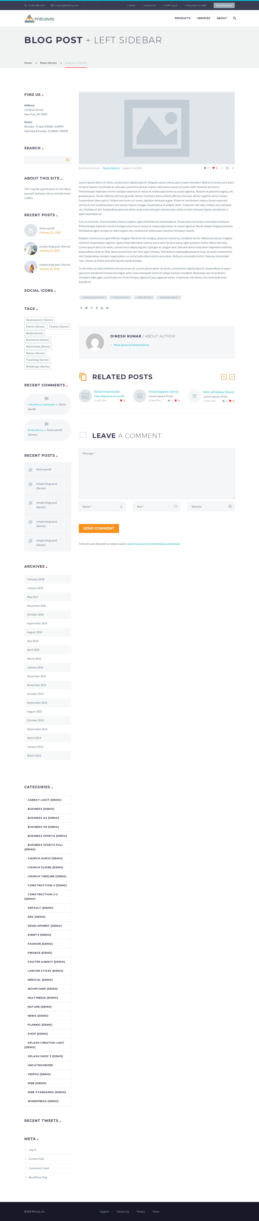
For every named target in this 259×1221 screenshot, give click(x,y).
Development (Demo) (93, 297)
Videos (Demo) (39, 1074)
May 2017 (32, 597)
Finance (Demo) (121, 297)
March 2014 (34, 738)
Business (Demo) (41, 809)
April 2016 (33, 650)
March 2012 (34, 755)
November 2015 (36, 685)
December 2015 (36, 676)
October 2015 (35, 694)
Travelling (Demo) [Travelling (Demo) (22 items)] (37, 360)
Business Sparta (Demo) (47, 836)
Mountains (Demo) (43, 988)
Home (132, 5)
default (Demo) (40, 907)
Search (67, 159)
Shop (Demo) (38, 1033)
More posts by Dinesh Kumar (131, 345)
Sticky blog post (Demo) (164, 391)
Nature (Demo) (40, 1006)
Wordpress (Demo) (43, 1101)
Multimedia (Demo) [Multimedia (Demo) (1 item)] (38, 346)
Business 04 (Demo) (43, 818)
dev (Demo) (37, 916)
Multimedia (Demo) (43, 997)
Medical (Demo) (40, 979)
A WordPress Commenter (41, 404)
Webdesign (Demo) (169, 297)
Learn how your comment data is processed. (153, 544)
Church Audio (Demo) (45, 858)
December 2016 (36, 605)
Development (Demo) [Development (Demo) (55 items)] (39, 320)
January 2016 (35, 667)
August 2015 (34, 711)
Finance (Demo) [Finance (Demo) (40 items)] (59, 326)
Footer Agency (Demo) (46, 961)
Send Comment (99, 528)
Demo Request (224, 5)
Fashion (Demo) (40, 943)
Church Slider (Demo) (45, 867)
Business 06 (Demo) (43, 827)
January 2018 (35, 588)
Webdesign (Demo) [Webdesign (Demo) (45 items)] (37, 366)
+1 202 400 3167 (36, 5)
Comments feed (39, 1168)
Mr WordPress (35, 430)
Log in (32, 1149)
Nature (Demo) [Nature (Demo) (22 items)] (35, 353)
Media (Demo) (144, 297)
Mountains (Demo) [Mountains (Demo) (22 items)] (37, 340)
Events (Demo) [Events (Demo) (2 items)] (35, 326)
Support (104, 1211)
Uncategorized (40, 1065)
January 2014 (35, 746)
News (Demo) (111, 168)
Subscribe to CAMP (196, 5)
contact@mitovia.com (66, 5)
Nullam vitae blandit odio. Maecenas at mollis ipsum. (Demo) (109, 396)
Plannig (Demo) (40, 1024)
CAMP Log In (170, 5)
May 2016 (32, 641)
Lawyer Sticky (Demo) (45, 970)
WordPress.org (38, 1177)
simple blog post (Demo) (54, 246)
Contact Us (150, 5)
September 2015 (37, 702)
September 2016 (37, 623)
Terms (155, 1211)
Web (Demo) (37, 1083)
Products (183, 18)
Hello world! (46, 228)
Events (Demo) (39, 934)
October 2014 (35, 720)
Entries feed (36, 1159)
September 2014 (37, 729)
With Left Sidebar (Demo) (218, 392)
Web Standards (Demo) (47, 1092)
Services (203, 18)
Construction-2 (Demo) (47, 885)
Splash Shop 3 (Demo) (45, 1056)
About (222, 18)
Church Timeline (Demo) (47, 876)
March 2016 (34, 658)
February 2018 (35, 579)
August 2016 (34, 632)
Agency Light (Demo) (44, 800)
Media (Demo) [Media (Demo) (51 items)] (34, 333)
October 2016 (35, 614)
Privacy (141, 1211)
